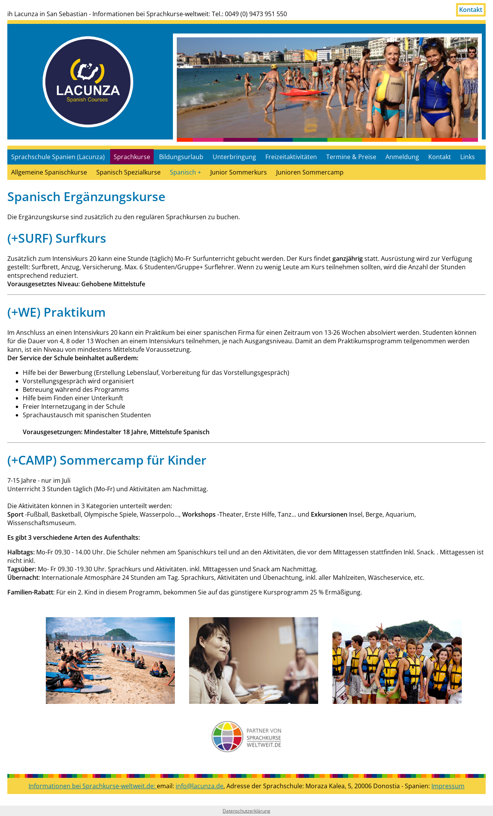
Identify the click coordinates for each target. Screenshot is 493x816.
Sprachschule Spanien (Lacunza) (58, 157)
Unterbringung (234, 157)
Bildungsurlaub (181, 157)
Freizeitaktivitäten (291, 157)
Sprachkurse (132, 157)
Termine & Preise (351, 157)
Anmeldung (402, 157)
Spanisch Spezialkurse (128, 172)
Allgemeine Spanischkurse (49, 172)
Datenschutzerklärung (246, 811)
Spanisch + (185, 172)
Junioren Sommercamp (310, 172)
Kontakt (470, 10)
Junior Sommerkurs (238, 172)
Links (467, 157)
